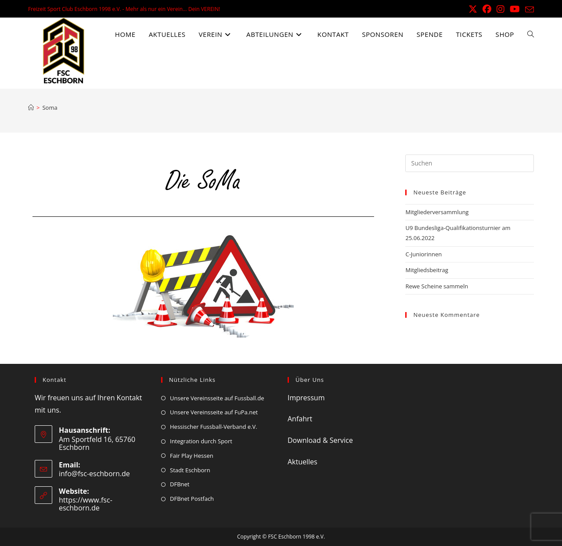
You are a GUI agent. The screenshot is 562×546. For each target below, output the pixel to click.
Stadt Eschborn (190, 470)
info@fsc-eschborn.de (94, 473)
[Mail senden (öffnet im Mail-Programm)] (528, 9)
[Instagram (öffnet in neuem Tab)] (500, 9)
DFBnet (179, 484)
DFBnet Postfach (192, 499)
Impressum (306, 397)
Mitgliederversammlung (436, 212)
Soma (49, 107)
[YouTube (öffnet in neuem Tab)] (514, 9)
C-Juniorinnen (423, 254)
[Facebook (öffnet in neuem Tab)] (487, 9)
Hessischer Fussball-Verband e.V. (213, 427)
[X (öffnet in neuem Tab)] (473, 9)
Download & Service (320, 440)
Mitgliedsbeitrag (426, 270)
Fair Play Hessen (191, 456)
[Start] (31, 107)
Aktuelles (302, 462)
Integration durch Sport (201, 441)
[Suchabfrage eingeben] (469, 163)
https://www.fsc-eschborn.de (85, 504)
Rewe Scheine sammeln (436, 286)
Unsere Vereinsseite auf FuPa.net (214, 412)
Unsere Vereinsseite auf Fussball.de (217, 398)
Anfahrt (300, 419)
